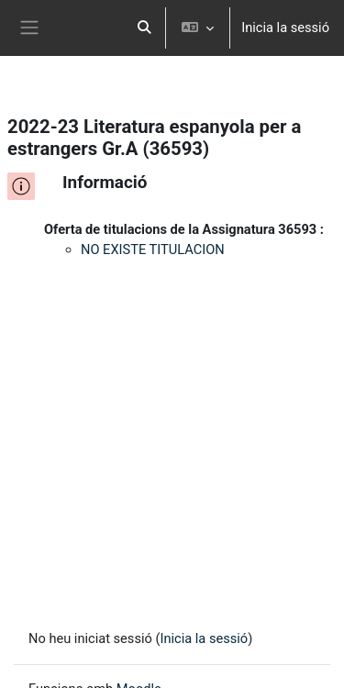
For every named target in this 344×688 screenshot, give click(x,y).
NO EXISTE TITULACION (153, 249)
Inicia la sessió (285, 27)
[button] (144, 28)
